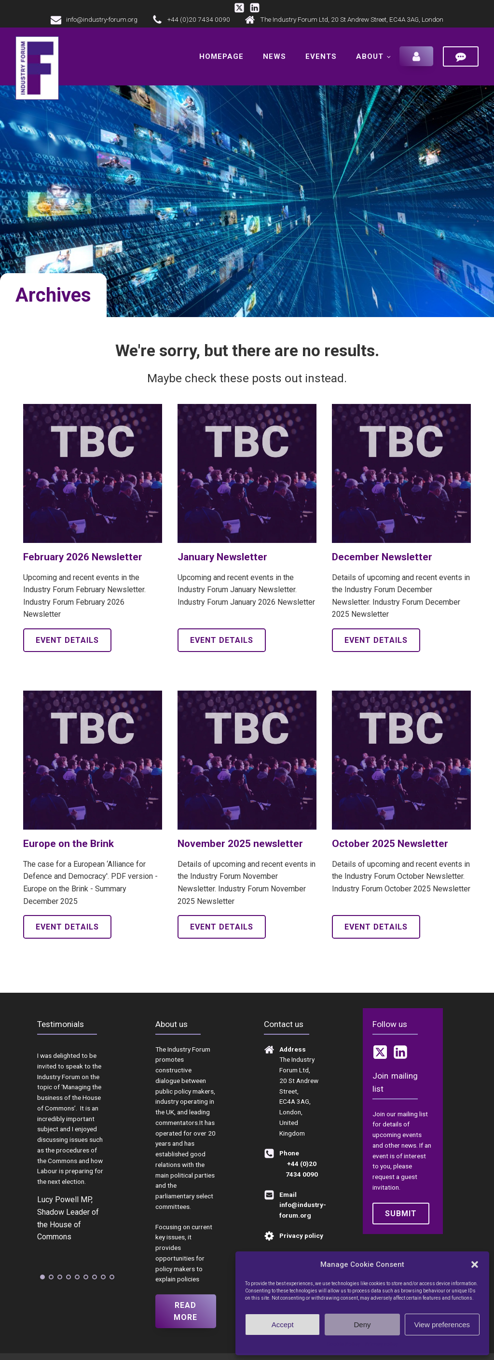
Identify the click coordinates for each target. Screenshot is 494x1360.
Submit (401, 1211)
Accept (283, 1324)
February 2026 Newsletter (82, 555)
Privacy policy (381, 1343)
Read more (185, 1309)
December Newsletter (382, 555)
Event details (67, 638)
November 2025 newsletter (240, 841)
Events (321, 55)
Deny (362, 1324)
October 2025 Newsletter (390, 841)
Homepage (221, 55)
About (370, 55)
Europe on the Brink (68, 841)
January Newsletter (222, 555)
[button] (475, 1264)
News (274, 55)
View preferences (442, 1324)
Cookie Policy (343, 1343)
